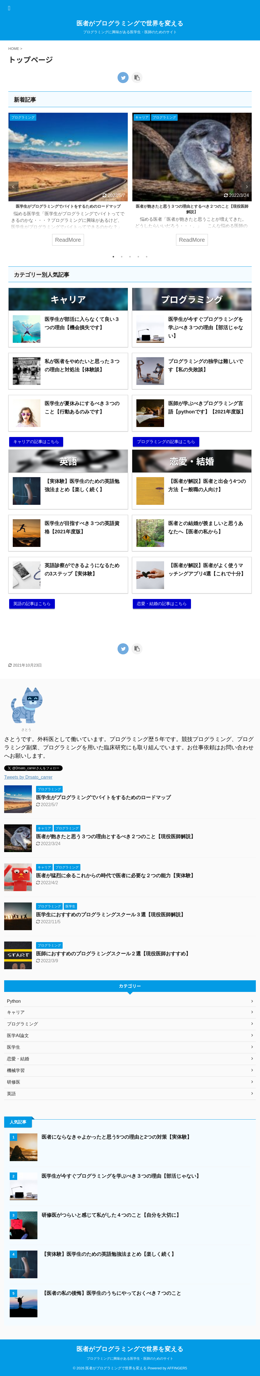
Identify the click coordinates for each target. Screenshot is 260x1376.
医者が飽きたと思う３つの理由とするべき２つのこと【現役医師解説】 (116, 836)
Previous (13, 187)
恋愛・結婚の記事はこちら (162, 603)
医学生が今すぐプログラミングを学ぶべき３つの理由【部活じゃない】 (121, 1176)
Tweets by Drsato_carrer (28, 777)
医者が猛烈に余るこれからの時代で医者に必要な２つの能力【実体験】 (116, 875)
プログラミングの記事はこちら (166, 441)
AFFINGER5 (177, 1368)
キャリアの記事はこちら (36, 441)
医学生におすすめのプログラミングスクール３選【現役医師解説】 (111, 914)
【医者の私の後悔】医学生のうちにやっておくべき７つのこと (111, 1293)
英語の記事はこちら (32, 603)
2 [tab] (121, 256)
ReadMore (68, 240)
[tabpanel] (68, 182)
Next (246, 187)
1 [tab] (113, 256)
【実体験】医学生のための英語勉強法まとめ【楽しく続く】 (109, 1254)
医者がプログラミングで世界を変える (130, 23)
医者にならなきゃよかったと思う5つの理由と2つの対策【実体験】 (117, 1137)
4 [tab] (138, 256)
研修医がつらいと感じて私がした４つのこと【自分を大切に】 (111, 1215)
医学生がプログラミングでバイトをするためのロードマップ (68, 206)
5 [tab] (146, 256)
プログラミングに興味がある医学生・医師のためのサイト (130, 1358)
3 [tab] (130, 256)
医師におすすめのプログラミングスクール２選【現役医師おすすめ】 (113, 953)
